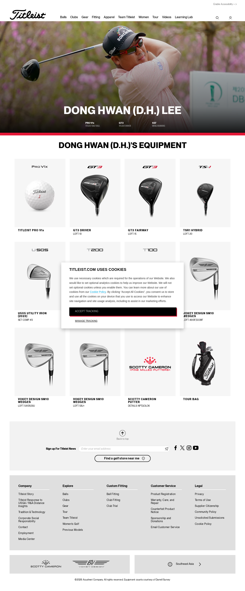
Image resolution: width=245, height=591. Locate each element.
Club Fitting (113, 500)
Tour (155, 17)
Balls (63, 17)
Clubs (74, 17)
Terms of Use (203, 500)
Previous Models (73, 530)
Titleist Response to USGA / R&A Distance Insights (31, 503)
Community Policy (205, 512)
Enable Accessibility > (224, 4)
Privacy (199, 494)
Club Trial (112, 506)
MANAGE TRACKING (86, 321)
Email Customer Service (165, 527)
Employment (25, 533)
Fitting (96, 17)
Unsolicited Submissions (209, 518)
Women (144, 17)
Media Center (26, 539)
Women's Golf (71, 524)
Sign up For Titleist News (61, 449)
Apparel (109, 17)
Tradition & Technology (31, 512)
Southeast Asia (185, 564)
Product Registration (163, 494)
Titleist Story (26, 494)
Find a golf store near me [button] (125, 458)
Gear (85, 17)
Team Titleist (126, 17)
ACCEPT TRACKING (86, 311)
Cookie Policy (98, 292)
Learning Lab (184, 17)
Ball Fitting (113, 494)
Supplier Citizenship (207, 506)
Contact (23, 527)
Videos (166, 17)
